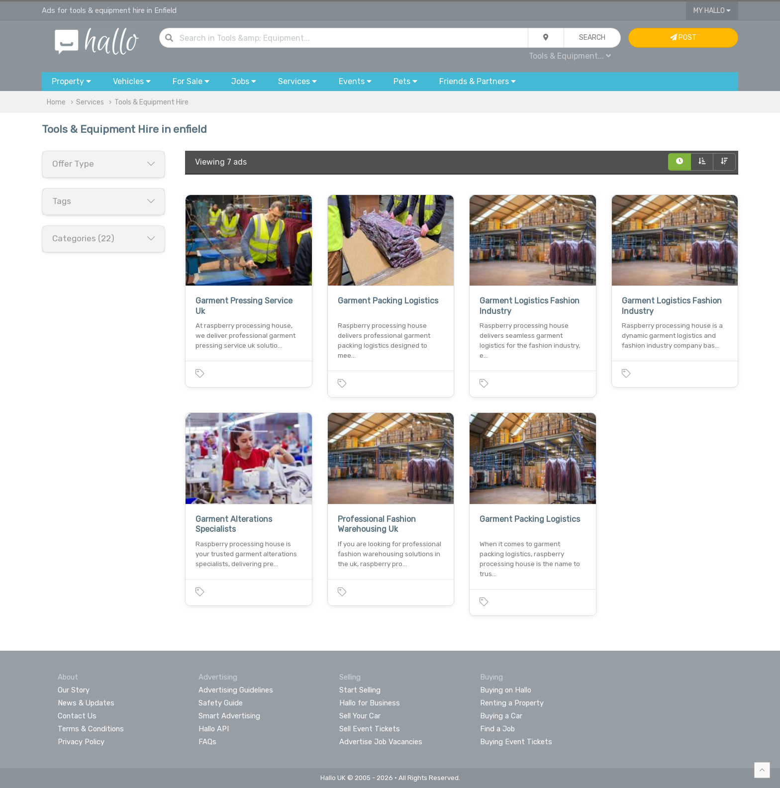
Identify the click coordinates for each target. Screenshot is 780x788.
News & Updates (86, 702)
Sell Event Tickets (369, 728)
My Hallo (712, 10)
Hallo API (213, 728)
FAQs (207, 741)
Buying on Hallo (505, 690)
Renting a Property (512, 702)
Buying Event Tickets (516, 741)
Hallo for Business (369, 702)
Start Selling (360, 690)
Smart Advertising (229, 715)
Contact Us (77, 715)
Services (90, 102)
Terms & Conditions (91, 728)
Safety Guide (220, 702)
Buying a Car (501, 715)
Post (683, 37)
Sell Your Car (360, 715)
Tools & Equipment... (570, 56)
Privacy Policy (81, 741)
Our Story (74, 690)
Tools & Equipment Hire (151, 102)
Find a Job (497, 728)
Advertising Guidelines (235, 690)
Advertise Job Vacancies (380, 741)
